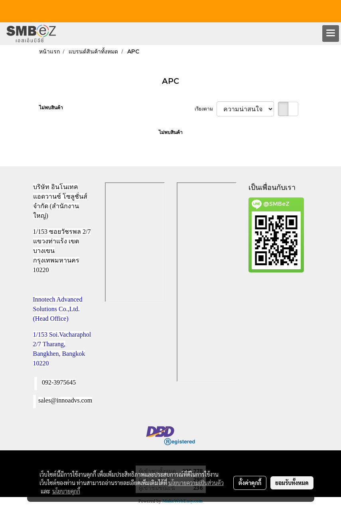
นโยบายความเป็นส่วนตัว (196, 482)
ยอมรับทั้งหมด (292, 482)
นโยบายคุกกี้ (66, 491)
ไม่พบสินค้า (51, 107)
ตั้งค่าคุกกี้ (250, 482)
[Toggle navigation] (330, 33)
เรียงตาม (206, 109)
